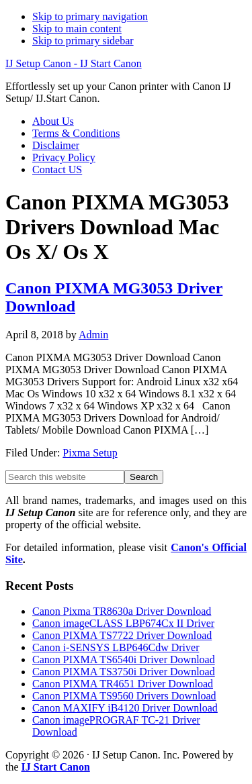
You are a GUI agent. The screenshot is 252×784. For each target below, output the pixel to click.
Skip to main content (77, 28)
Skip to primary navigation (90, 16)
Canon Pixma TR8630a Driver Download (121, 611)
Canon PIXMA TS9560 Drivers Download (124, 695)
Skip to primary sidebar (83, 40)
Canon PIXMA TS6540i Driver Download (123, 659)
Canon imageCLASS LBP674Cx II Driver (123, 623)
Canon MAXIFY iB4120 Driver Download (125, 708)
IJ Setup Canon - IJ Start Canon (73, 63)
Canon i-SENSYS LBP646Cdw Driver (115, 647)
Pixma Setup (89, 452)
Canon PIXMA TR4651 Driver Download (122, 683)
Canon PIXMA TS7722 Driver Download (122, 635)
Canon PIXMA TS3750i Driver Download (123, 671)
